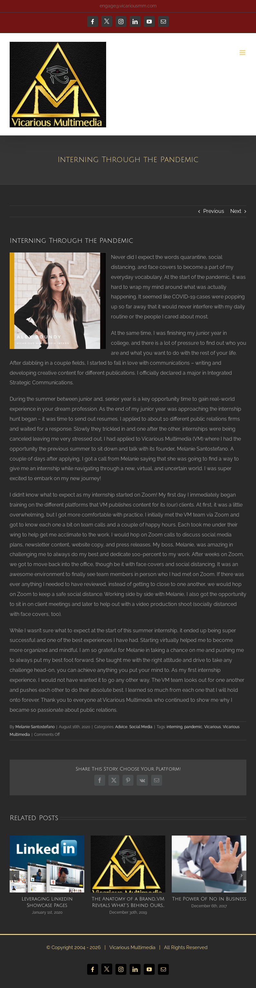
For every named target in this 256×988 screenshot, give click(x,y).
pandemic (193, 727)
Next (235, 211)
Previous (213, 211)
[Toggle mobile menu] (243, 52)
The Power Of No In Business (209, 898)
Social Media (140, 727)
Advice (121, 727)
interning (174, 727)
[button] (14, 875)
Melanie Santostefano (35, 727)
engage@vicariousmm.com (128, 5)
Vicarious (212, 727)
